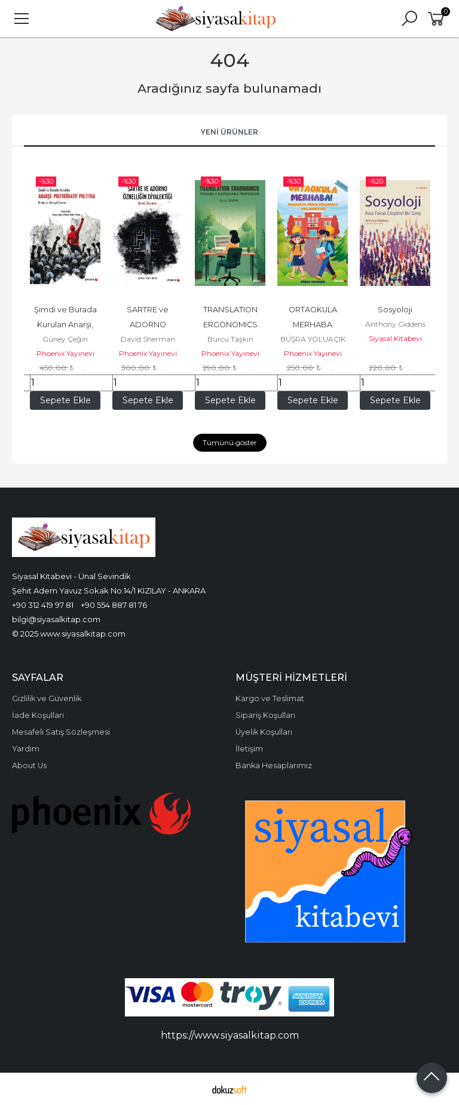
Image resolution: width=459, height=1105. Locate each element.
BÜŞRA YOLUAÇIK (312, 338)
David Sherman (148, 338)
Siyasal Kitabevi (395, 338)
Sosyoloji (395, 309)
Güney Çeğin (65, 338)
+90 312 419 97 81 (43, 605)
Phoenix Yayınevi (65, 353)
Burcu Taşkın (230, 338)
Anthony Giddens (395, 323)
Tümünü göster (230, 442)
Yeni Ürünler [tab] (229, 131)
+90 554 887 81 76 (114, 605)
